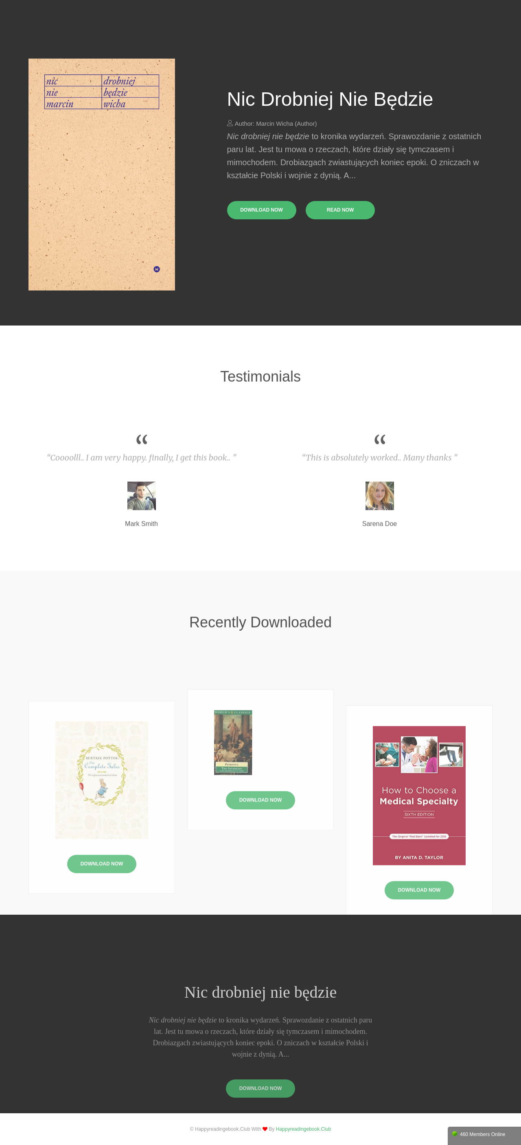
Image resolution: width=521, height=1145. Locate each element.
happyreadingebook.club (303, 1129)
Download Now (260, 838)
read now (340, 210)
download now (261, 210)
